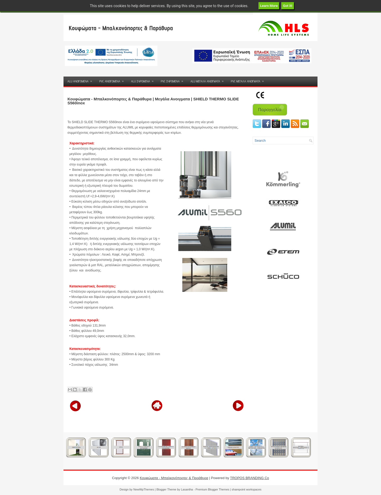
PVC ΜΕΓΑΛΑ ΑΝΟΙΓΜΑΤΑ (249, 80)
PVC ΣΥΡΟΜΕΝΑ (174, 80)
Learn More (269, 6)
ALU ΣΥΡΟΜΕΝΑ (144, 80)
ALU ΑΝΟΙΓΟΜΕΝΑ (81, 80)
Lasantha (187, 489)
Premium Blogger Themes (212, 489)
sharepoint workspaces (247, 489)
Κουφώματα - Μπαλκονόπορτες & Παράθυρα (121, 28)
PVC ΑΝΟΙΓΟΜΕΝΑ (113, 80)
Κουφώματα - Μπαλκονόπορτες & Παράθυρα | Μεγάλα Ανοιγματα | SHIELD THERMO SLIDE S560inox (153, 101)
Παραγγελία (270, 110)
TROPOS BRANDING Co (249, 478)
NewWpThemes (143, 489)
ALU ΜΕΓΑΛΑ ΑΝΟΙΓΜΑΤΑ (208, 80)
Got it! (287, 6)
